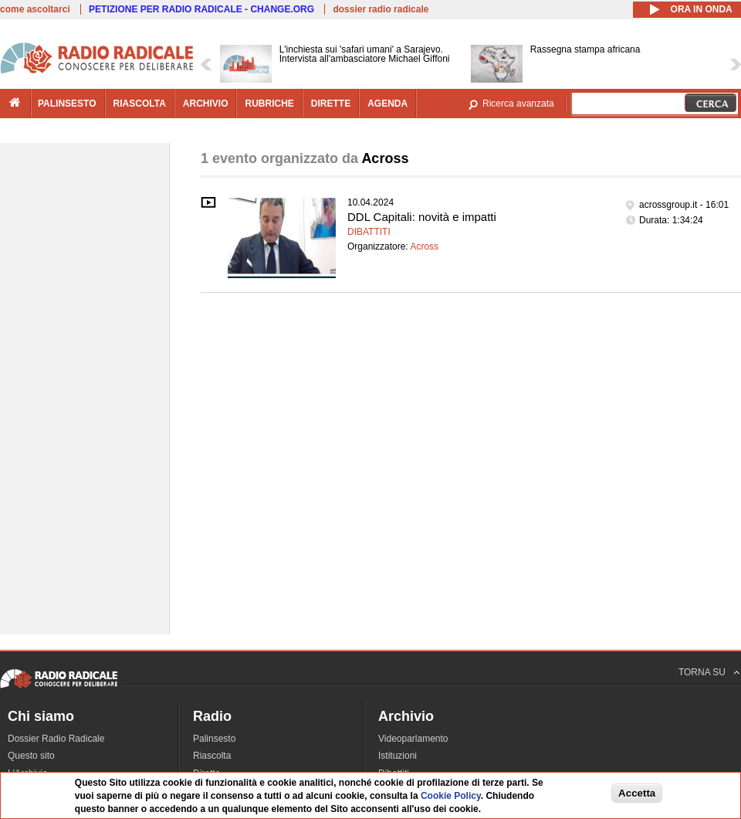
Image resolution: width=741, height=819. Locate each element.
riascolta (139, 103)
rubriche (269, 103)
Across (424, 246)
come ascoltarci (35, 9)
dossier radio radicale (380, 9)
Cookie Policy (451, 797)
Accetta (636, 794)
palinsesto (67, 103)
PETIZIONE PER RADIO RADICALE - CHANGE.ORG (201, 9)
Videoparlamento (413, 738)
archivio (205, 103)
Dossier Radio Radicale (56, 738)
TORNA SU (702, 672)
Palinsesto (214, 738)
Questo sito (31, 755)
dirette (330, 103)
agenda (387, 103)
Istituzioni (397, 755)
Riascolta (212, 755)
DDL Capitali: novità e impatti (421, 216)
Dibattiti (369, 231)
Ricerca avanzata (518, 103)
